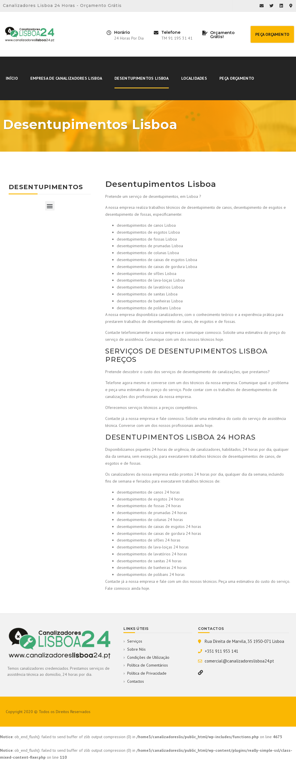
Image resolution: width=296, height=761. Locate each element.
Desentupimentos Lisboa (141, 78)
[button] (272, 34)
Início (12, 78)
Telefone (170, 32)
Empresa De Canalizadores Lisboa (66, 78)
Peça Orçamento (236, 78)
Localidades (194, 78)
